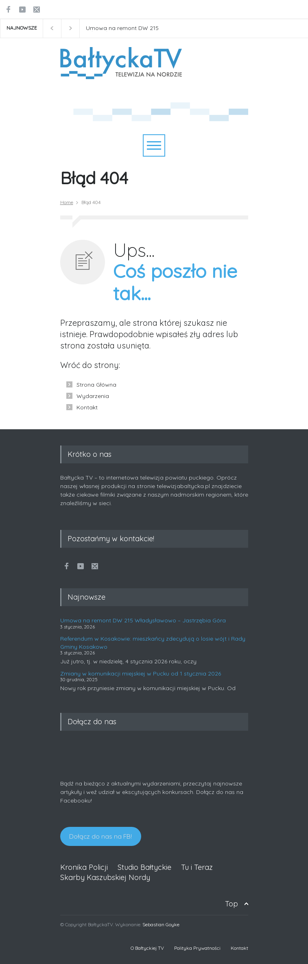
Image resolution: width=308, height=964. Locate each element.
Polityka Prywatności (197, 948)
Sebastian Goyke (160, 924)
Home (66, 202)
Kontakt (87, 407)
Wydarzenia (92, 396)
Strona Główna (96, 384)
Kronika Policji (84, 867)
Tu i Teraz (197, 867)
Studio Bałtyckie (144, 867)
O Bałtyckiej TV (147, 948)
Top (231, 903)
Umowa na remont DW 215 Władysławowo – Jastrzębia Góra (143, 620)
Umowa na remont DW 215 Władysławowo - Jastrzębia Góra (131, 28)
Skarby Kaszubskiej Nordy (105, 877)
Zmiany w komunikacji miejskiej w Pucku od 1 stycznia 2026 (140, 673)
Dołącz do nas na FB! (100, 836)
